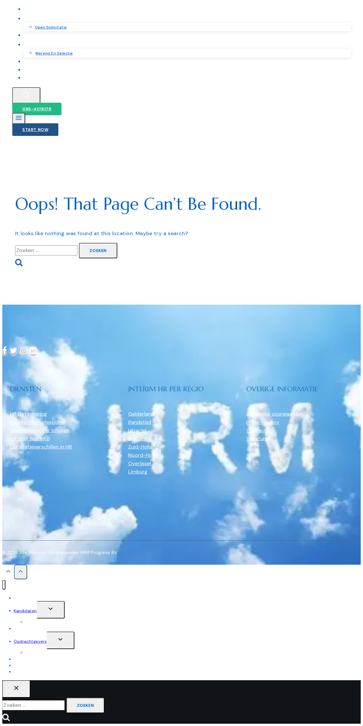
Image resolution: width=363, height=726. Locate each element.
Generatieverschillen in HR (41, 446)
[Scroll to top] (8, 572)
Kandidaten (25, 610)
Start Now (35, 129)
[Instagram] (23, 352)
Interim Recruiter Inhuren (39, 430)
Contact (38, 77)
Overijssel (139, 463)
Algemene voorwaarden (274, 413)
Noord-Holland (145, 455)
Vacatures (258, 438)
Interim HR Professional (37, 422)
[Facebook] (4, 352)
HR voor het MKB (30, 438)
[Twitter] (13, 352)
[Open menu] (18, 119)
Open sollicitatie (42, 621)
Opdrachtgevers (30, 641)
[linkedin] (33, 352)
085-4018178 (36, 109)
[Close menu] (3, 585)
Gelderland (141, 413)
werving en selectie (44, 652)
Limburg (138, 471)
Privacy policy (262, 422)
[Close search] (16, 689)
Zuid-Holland (143, 446)
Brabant (137, 438)
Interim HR (24, 628)
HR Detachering (28, 413)
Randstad (139, 422)
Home (19, 597)
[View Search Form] (26, 96)
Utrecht (137, 430)
